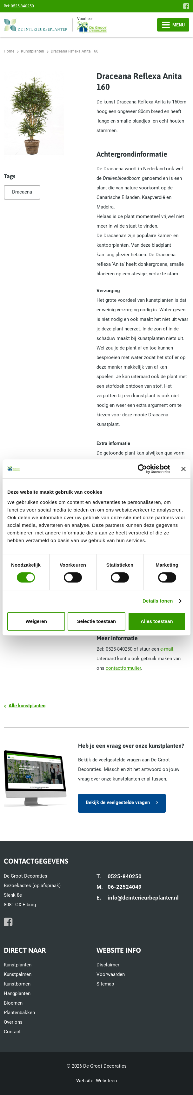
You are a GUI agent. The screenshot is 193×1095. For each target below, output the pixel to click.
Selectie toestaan (96, 621)
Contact (12, 1032)
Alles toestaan (157, 621)
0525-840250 (22, 6)
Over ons (13, 1022)
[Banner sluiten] (183, 469)
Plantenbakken (19, 1012)
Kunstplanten (17, 965)
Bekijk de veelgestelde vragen (118, 802)
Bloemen (13, 1003)
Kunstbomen (17, 984)
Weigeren (36, 621)
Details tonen (158, 601)
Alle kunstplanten (27, 706)
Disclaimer (107, 965)
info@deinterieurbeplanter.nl (143, 897)
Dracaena (22, 192)
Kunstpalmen (17, 974)
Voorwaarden (110, 974)
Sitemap (105, 984)
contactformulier (123, 668)
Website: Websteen (96, 1081)
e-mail (166, 649)
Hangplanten (17, 993)
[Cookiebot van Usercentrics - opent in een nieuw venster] (142, 469)
